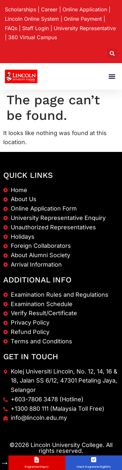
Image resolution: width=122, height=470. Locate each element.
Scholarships (20, 9)
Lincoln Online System (32, 19)
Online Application (84, 9)
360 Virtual (32, 37)
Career (49, 9)
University (85, 28)
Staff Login (35, 28)
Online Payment (83, 19)
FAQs (11, 28)
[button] (112, 53)
